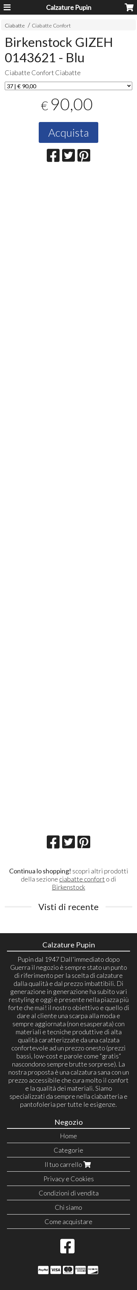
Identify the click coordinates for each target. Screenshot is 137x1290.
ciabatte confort (82, 879)
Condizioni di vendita (69, 1193)
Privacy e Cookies (68, 1179)
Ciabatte (15, 25)
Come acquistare (68, 1221)
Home (68, 1136)
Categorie (68, 1150)
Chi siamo (68, 1207)
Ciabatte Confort (51, 25)
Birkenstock (68, 887)
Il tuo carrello (68, 1164)
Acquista (68, 132)
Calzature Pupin (68, 7)
